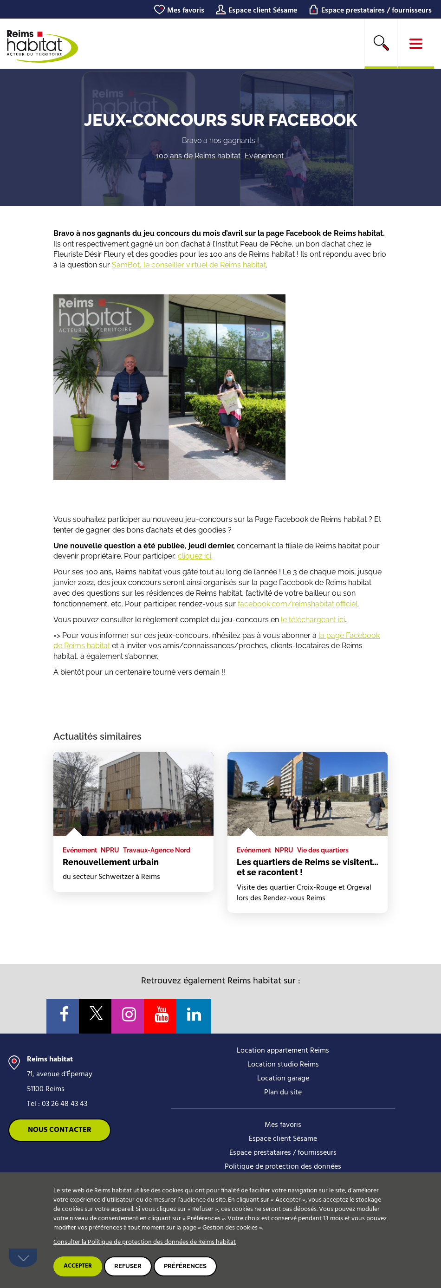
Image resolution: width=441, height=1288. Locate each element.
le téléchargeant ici (313, 619)
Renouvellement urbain (111, 862)
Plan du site (283, 1092)
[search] (381, 44)
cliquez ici (194, 556)
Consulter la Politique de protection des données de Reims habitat (144, 1242)
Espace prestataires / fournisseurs (376, 11)
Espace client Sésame (262, 11)
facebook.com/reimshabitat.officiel (297, 603)
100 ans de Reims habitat (198, 155)
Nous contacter (59, 1130)
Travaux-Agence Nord (156, 850)
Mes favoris (185, 11)
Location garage (283, 1079)
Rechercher (381, 42)
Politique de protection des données (283, 1167)
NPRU (110, 850)
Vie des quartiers (323, 850)
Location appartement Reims (283, 1051)
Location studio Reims (283, 1065)
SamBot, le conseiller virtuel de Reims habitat (189, 264)
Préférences (185, 1265)
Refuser (128, 1265)
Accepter (78, 1266)
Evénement (264, 155)
